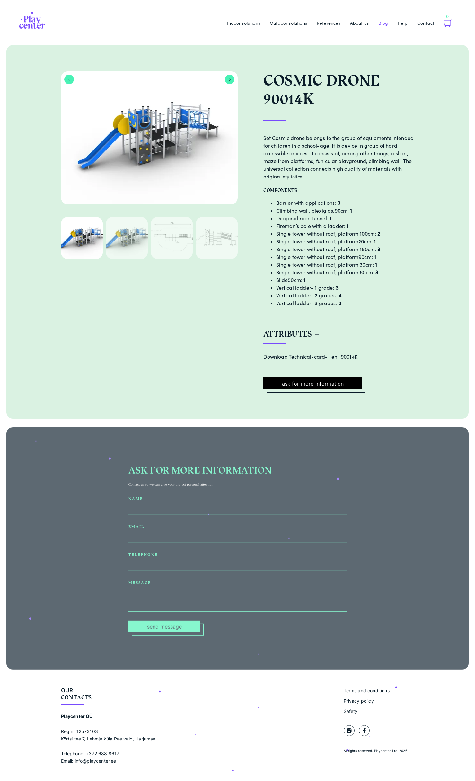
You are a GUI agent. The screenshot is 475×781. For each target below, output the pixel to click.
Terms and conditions (367, 690)
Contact (425, 23)
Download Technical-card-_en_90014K (310, 356)
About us (359, 23)
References (328, 23)
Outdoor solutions (288, 23)
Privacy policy (359, 701)
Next (229, 79)
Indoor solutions (243, 23)
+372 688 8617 (102, 753)
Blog (383, 23)
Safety (351, 711)
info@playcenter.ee (95, 761)
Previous (69, 79)
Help (403, 23)
